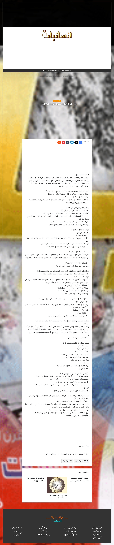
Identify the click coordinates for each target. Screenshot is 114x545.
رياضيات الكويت (97, 534)
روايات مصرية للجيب (81, 460)
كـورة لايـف (16, 531)
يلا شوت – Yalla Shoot (44, 534)
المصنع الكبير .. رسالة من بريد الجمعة (58, 496)
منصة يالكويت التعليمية (97, 527)
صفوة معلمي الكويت (43, 527)
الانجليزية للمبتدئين (97, 531)
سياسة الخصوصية (54, 71)
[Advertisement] (57, 14)
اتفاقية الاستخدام (66, 71)
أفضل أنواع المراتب (17, 527)
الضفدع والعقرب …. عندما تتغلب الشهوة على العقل (79, 479)
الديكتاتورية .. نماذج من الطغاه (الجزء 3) (36, 479)
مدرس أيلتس (44, 531)
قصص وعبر (65, 76)
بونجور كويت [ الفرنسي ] (70, 531)
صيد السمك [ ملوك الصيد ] (70, 527)
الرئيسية (71, 76)
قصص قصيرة (67, 460)
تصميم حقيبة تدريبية (17, 534)
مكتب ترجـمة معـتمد (97, 538)
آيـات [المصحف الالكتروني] (70, 534)
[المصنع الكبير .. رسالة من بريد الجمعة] (57, 485)
